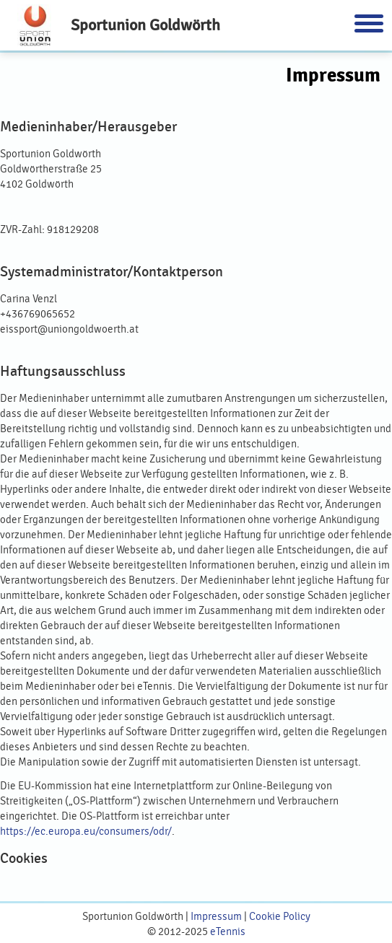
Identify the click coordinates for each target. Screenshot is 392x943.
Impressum (216, 917)
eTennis (227, 932)
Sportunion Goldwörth (145, 25)
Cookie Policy (279, 917)
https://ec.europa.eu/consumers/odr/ (86, 831)
